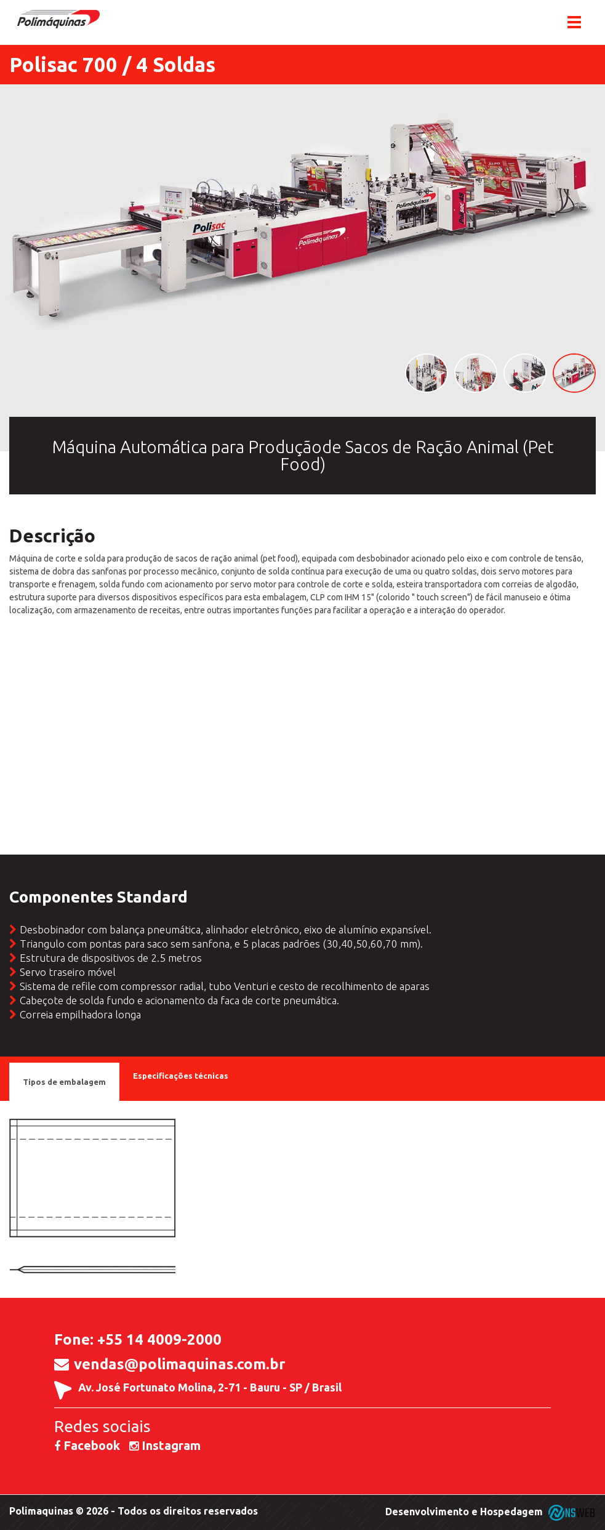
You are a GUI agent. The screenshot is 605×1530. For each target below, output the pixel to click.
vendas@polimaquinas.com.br (180, 1364)
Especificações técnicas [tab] (180, 1075)
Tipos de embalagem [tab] (64, 1081)
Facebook (87, 1445)
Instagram (165, 1445)
